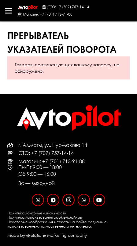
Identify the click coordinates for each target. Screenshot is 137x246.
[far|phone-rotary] (12, 153)
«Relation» (36, 235)
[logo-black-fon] (27, 7)
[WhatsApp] (38, 200)
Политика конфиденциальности (36, 213)
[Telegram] (53, 200)
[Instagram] (68, 200)
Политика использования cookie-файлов (44, 217)
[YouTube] (99, 200)
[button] (8, 10)
